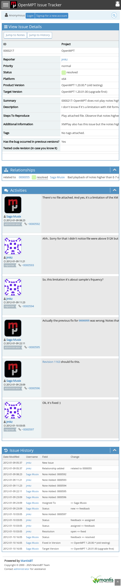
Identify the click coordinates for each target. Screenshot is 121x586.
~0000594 (28, 306)
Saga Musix (57, 177)
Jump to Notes (15, 35)
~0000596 (34, 388)
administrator (22, 569)
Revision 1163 (51, 362)
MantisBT (27, 561)
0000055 (24, 177)
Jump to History (39, 35)
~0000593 (28, 265)
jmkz (64, 59)
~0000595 (34, 347)
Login (30, 15)
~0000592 (34, 224)
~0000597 (28, 429)
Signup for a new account (51, 15)
